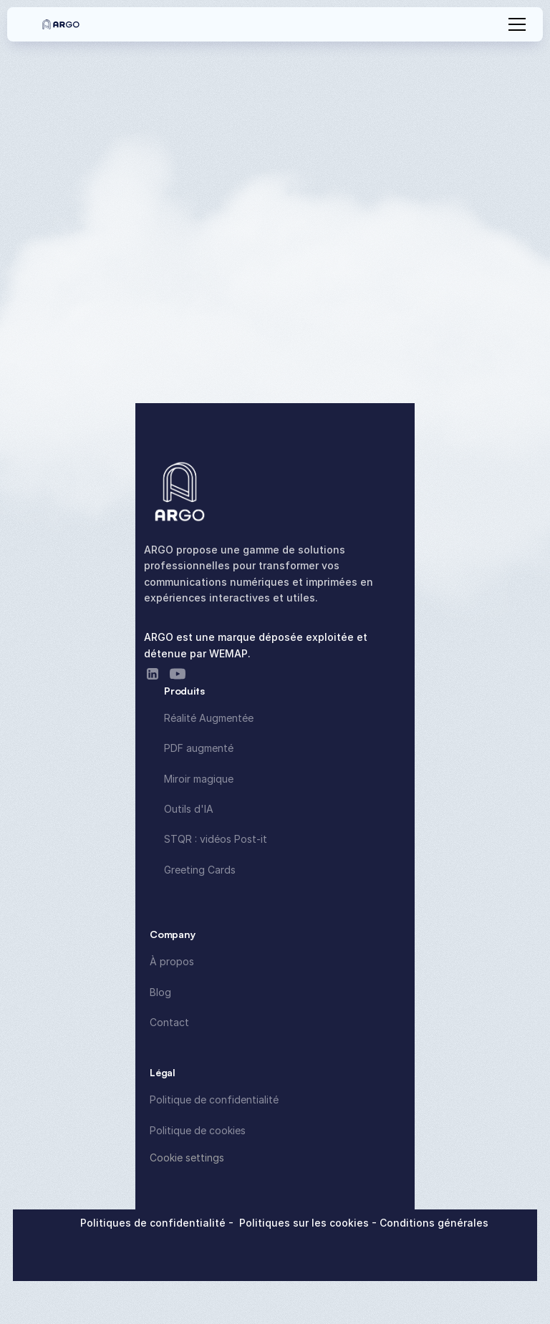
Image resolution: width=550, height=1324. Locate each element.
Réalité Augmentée (209, 718)
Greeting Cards (200, 870)
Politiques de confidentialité (154, 1223)
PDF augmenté (198, 748)
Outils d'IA (188, 809)
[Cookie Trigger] (187, 1158)
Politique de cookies (198, 1130)
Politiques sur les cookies (305, 1223)
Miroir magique (198, 779)
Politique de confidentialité (214, 1099)
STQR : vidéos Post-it (215, 839)
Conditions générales (434, 1223)
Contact (169, 1022)
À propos (172, 961)
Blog (160, 992)
